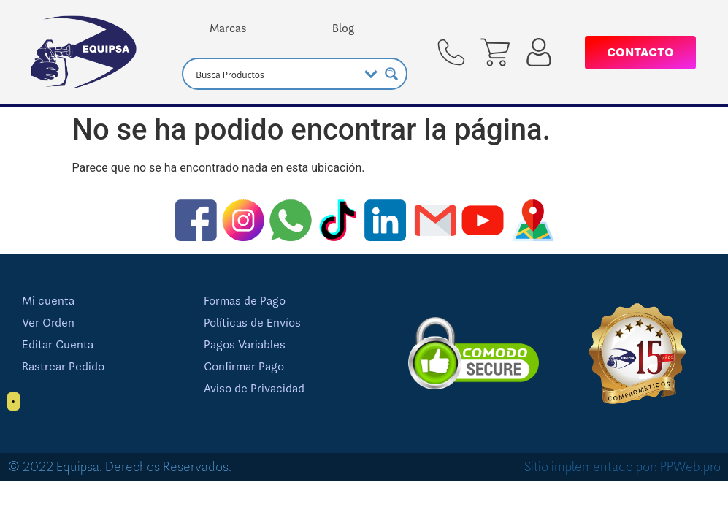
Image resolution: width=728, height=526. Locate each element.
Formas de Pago (245, 301)
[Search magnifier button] (391, 74)
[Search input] (275, 74)
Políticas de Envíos (252, 323)
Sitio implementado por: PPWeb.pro (622, 467)
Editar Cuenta (57, 345)
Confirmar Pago (244, 367)
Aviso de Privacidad (254, 389)
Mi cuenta (48, 301)
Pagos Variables (245, 345)
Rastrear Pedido (63, 367)
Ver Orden (48, 323)
